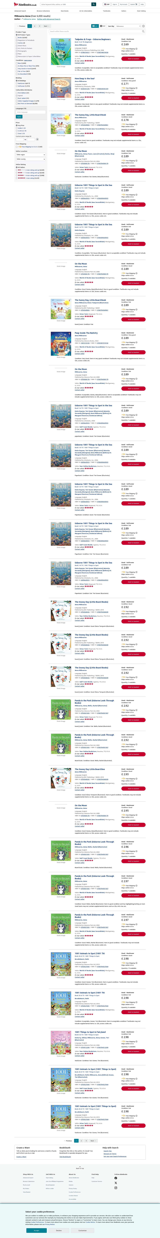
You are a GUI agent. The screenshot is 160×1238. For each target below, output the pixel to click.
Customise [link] (82, 1230)
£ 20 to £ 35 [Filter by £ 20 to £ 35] (21, 131)
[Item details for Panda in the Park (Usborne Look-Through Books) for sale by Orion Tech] (61, 709)
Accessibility (72, 1199)
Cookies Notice (73, 1195)
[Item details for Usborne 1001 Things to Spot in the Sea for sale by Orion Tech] (61, 495)
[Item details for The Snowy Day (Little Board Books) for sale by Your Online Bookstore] (61, 611)
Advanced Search (20, 11)
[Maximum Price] (31, 139)
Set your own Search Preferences (115, 1156)
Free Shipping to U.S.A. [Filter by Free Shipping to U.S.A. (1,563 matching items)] (29, 147)
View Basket (26, 1192)
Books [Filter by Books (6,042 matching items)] (21, 37)
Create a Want (21, 1157)
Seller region (21, 154)
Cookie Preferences (75, 1192)
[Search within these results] (97, 31)
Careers (71, 1185)
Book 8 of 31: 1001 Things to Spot (86, 1035)
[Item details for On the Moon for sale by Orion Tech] (61, 151)
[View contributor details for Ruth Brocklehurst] (82, 959)
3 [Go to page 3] (39, 26)
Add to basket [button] (133, 59)
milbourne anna (29, 19)
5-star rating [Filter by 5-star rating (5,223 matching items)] (28, 178)
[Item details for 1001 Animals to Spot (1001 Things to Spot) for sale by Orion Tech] (61, 1117)
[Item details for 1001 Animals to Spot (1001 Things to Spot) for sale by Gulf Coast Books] (61, 1080)
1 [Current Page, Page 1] (29, 26)
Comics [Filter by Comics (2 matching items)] (20, 43)
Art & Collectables (85, 11)
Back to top (80, 1168)
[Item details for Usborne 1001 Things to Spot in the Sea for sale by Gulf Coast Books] (61, 416)
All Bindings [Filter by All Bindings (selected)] (21, 80)
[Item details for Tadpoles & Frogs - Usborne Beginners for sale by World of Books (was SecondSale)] (61, 51)
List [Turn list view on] (95, 26)
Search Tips (108, 1151)
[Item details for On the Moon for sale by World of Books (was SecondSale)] (61, 263)
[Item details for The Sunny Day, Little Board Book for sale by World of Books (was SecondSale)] (61, 124)
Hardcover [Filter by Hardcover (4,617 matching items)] (23, 83)
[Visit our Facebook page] (116, 1178)
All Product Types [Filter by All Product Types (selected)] (23, 35)
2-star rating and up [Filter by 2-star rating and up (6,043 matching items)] (31, 170)
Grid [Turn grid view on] (102, 26)
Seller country (21, 159)
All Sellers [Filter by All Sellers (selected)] (21, 167)
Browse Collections (43, 11)
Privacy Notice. (50, 1224)
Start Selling (141, 11)
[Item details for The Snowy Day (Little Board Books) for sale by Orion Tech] (61, 644)
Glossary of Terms (110, 1154)
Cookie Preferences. (37, 1222)
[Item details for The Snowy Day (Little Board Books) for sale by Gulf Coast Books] (61, 676)
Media (70, 1181)
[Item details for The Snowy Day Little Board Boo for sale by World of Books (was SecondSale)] (61, 778)
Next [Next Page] (45, 26)
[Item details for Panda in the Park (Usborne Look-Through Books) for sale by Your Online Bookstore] (61, 744)
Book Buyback (50, 1185)
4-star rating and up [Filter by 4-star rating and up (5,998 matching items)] (31, 175)
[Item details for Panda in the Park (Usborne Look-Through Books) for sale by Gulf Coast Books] (61, 851)
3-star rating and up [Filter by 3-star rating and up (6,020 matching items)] (31, 173)
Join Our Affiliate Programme (54, 1181)
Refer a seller (50, 1188)
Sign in (115, 4)
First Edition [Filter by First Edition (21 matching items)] (22, 93)
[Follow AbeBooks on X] (116, 1183)
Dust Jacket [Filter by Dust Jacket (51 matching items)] (22, 98)
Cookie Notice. (90, 1222)
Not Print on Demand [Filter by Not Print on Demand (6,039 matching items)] (26, 103)
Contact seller (79, 63)
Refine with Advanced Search (48, 19)
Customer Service (97, 1181)
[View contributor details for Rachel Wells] (97, 706)
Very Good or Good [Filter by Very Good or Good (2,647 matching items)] (26, 68)
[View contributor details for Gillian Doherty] (81, 1038)
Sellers (123, 11)
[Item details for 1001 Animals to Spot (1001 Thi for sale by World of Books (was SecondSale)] (61, 964)
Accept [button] (36, 1230)
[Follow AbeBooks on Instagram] (116, 1188)
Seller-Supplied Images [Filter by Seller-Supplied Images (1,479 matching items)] (27, 101)
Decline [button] (59, 1230)
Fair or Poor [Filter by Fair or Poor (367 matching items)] (23, 71)
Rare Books (64, 11)
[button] (143, 31)
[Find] (93, 4)
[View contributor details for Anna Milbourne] (81, 45)
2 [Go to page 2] (34, 26)
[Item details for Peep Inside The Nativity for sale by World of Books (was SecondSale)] (61, 344)
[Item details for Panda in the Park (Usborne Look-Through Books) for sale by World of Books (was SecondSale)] (61, 885)
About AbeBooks (74, 1177)
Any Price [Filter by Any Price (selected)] (20, 125)
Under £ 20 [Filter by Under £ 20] (21, 128)
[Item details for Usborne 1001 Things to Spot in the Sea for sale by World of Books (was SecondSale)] (61, 196)
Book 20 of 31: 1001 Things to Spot (87, 956)
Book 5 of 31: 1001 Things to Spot (86, 188)
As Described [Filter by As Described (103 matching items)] (23, 74)
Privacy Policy (73, 1188)
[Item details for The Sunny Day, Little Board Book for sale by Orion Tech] (61, 309)
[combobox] (65, 4)
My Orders (26, 1188)
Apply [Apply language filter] (19, 117)
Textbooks (106, 11)
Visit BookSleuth (65, 1157)
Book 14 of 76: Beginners (83, 42)
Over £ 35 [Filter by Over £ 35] (20, 133)
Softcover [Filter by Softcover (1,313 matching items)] (23, 86)
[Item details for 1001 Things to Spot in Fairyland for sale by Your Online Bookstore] (61, 1043)
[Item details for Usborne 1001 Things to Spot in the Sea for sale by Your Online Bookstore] (61, 455)
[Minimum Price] (20, 139)
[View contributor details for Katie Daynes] (80, 191)
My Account (123, 4)
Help (142, 4)
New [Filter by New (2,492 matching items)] (21, 63)
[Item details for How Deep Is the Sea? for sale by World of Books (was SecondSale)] (61, 87)
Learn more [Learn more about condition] (28, 60)
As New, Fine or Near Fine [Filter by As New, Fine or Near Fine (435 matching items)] (27, 66)
